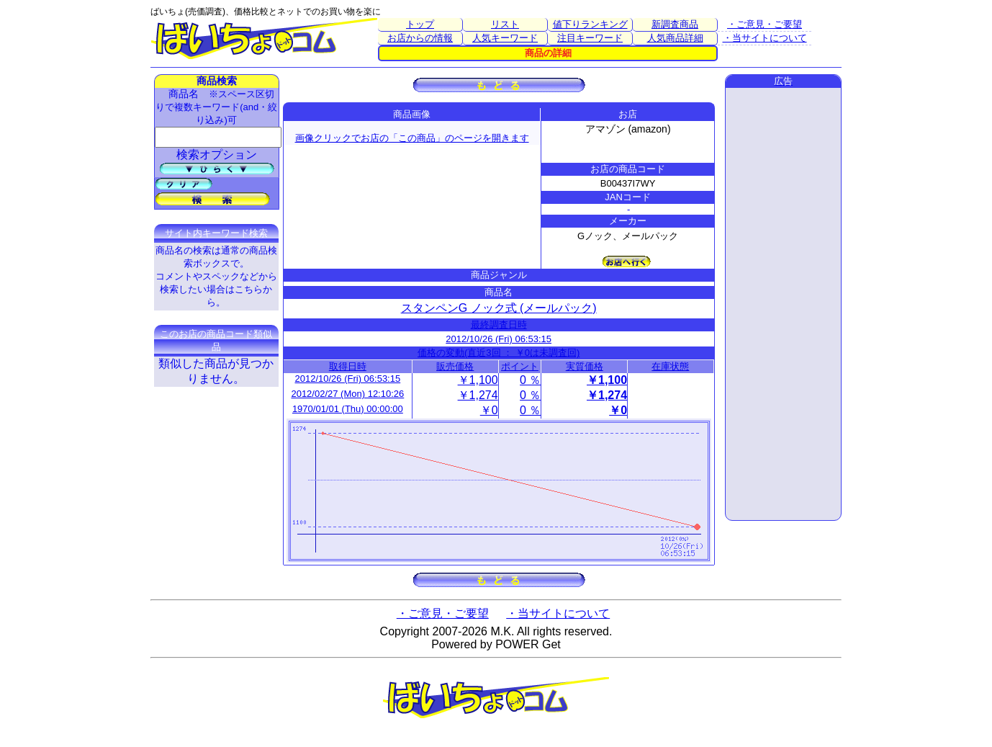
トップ (420, 24)
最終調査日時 (499, 324)
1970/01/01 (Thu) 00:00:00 (347, 408)
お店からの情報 (420, 37)
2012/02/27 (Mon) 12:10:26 (347, 393)
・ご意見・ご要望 (764, 24)
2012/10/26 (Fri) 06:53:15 (498, 339)
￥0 (489, 410)
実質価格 (584, 366)
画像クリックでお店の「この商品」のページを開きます (412, 138)
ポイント (519, 366)
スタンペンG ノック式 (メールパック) (499, 308)
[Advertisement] (783, 304)
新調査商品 (674, 24)
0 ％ (530, 380)
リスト (505, 24)
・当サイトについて (765, 37)
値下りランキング (590, 24)
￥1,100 (478, 380)
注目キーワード (590, 37)
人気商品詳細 (675, 37)
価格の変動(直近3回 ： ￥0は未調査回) (499, 352)
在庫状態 (670, 366)
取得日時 (347, 366)
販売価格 (455, 366)
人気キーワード (505, 37)
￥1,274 (478, 395)
